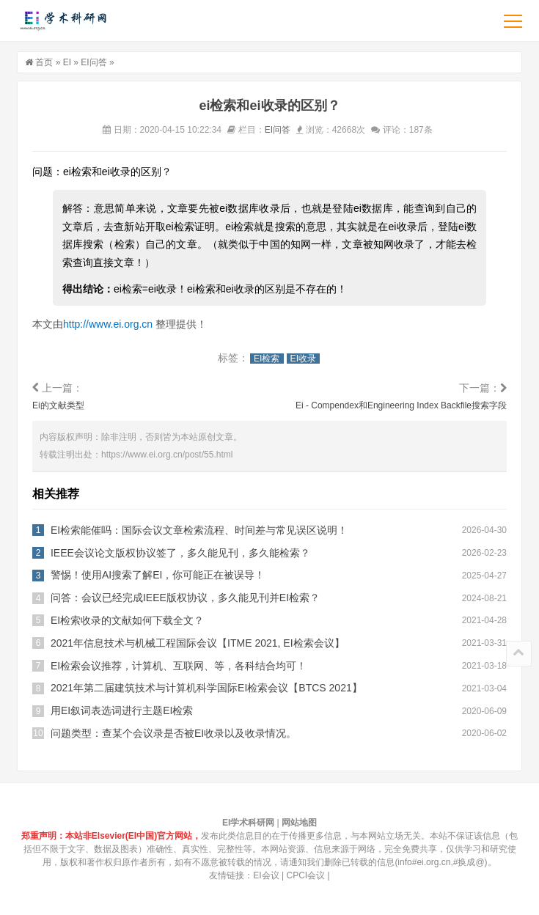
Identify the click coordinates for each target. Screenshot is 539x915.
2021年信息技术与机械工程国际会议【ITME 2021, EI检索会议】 (198, 643)
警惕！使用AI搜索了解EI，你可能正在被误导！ (158, 575)
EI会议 (266, 875)
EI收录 (303, 358)
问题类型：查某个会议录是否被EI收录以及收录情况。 (173, 733)
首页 (44, 62)
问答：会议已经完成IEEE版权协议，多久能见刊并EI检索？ (185, 597)
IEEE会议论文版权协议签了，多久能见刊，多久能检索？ (180, 553)
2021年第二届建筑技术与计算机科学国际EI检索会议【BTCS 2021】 (206, 688)
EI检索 (267, 358)
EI (67, 62)
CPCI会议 (306, 875)
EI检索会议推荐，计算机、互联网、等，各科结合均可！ (179, 666)
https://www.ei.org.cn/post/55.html (166, 454)
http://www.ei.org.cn (108, 324)
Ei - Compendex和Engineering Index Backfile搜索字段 (401, 405)
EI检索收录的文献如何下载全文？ (127, 620)
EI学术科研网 (63, 21)
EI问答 (93, 62)
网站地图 (299, 822)
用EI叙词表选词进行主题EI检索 (122, 710)
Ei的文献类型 (58, 405)
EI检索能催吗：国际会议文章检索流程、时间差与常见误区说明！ (199, 530)
